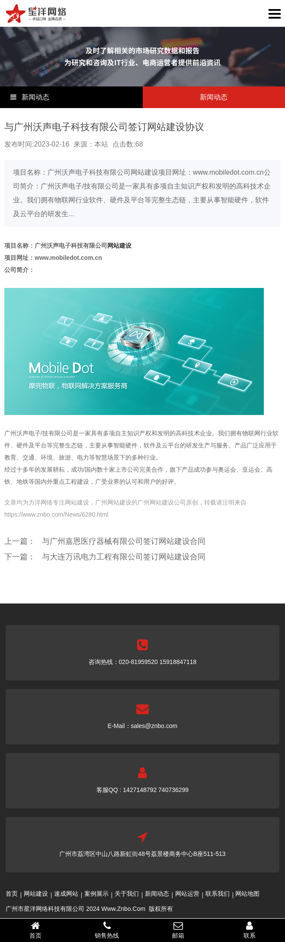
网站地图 (247, 893)
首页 (12, 893)
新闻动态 (157, 893)
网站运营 (187, 893)
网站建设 (119, 245)
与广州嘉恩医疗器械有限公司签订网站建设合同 (123, 541)
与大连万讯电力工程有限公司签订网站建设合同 (123, 556)
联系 (249, 930)
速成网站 (66, 893)
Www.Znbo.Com (123, 908)
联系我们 (217, 893)
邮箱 (178, 930)
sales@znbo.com (154, 725)
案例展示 (96, 893)
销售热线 (107, 930)
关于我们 (127, 893)
